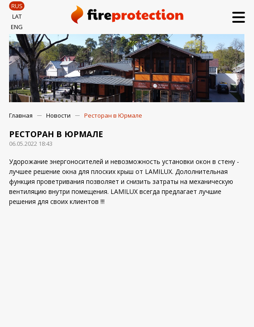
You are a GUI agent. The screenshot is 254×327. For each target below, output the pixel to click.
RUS (17, 6)
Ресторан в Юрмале (113, 115)
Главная (21, 115)
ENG (17, 27)
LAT (17, 16)
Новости (58, 115)
